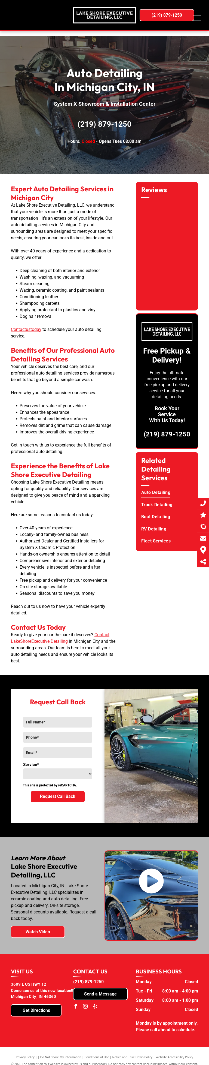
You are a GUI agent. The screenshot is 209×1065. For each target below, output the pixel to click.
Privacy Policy (25, 1057)
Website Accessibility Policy (174, 1057)
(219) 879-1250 (104, 124)
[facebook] (75, 1007)
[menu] (197, 18)
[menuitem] (167, 493)
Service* (31, 764)
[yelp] (95, 1007)
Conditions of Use (96, 1057)
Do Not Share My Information (60, 1057)
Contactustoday (26, 329)
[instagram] (85, 1007)
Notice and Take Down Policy (132, 1057)
